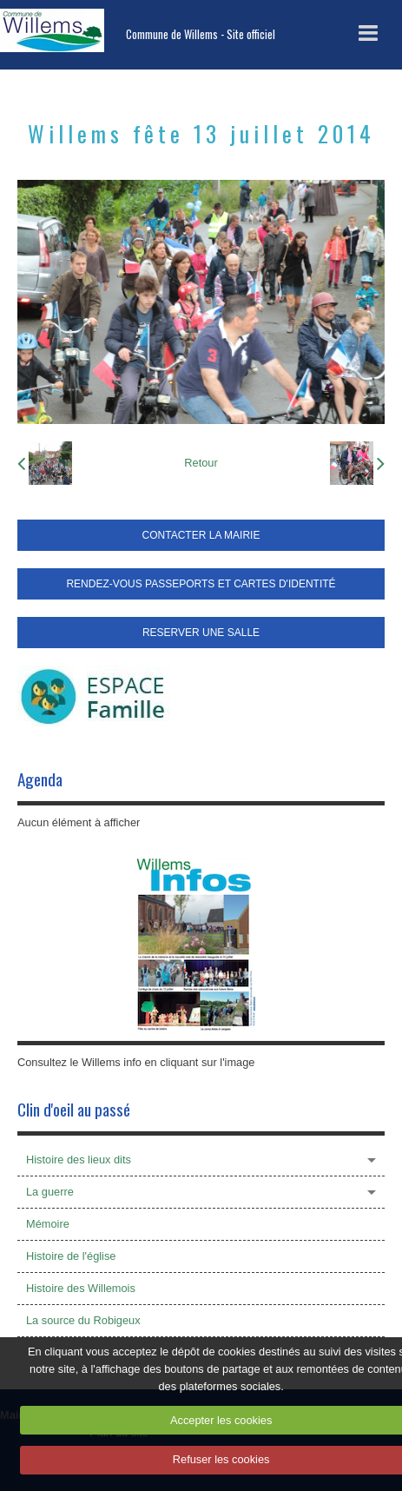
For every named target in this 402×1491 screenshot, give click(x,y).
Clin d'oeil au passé (73, 1109)
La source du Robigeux (83, 1320)
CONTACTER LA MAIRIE (201, 535)
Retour (200, 462)
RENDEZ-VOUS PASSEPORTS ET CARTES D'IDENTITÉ (200, 584)
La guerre (50, 1191)
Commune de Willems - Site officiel (200, 34)
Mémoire (47, 1223)
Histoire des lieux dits (78, 1159)
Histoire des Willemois (80, 1288)
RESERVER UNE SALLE (201, 632)
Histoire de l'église (70, 1255)
